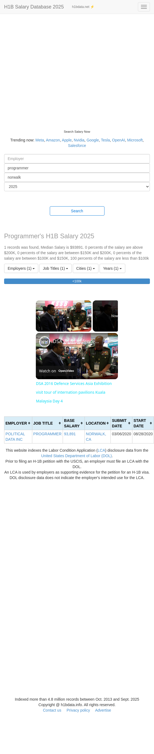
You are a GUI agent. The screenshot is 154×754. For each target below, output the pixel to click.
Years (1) (112, 268)
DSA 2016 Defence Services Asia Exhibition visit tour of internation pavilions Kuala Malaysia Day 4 (76, 341)
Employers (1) (21, 268)
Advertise (103, 710)
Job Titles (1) (55, 268)
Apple (67, 140)
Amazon (53, 140)
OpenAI (118, 140)
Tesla (105, 140)
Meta (40, 140)
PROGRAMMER (47, 434)
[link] (44, 341)
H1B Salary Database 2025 (34, 7)
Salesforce (77, 145)
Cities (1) (85, 268)
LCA (101, 450)
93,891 (70, 434)
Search (77, 211)
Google (92, 140)
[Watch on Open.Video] (56, 371)
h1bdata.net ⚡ (83, 7)
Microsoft (135, 140)
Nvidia (79, 140)
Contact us (52, 710)
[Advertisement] (51, 67)
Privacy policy (78, 710)
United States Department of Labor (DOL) (76, 456)
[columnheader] (18, 423)
